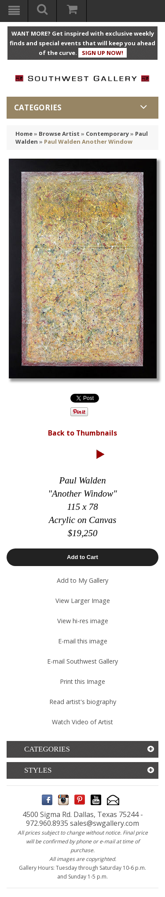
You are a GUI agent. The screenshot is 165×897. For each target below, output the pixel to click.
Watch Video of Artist (82, 722)
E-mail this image (82, 641)
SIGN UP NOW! (102, 53)
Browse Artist (59, 134)
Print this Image (82, 681)
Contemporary (107, 134)
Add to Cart (82, 557)
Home (24, 134)
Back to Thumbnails (82, 433)
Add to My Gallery (82, 580)
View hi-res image (82, 621)
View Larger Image (82, 600)
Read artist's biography (82, 701)
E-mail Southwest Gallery (82, 661)
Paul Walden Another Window (88, 141)
